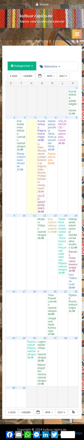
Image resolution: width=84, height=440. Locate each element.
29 (76, 338)
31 (24, 387)
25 (34, 338)
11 (34, 215)
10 (24, 215)
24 (24, 338)
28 (65, 338)
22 (76, 291)
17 (24, 291)
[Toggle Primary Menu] (77, 33)
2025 (14, 76)
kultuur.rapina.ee (36, 15)
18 (34, 291)
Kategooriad (22, 65)
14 (65, 215)
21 (65, 291)
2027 (63, 76)
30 (13, 387)
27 (55, 338)
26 (44, 338)
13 (55, 215)
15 (76, 215)
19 (44, 291)
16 (13, 291)
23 (13, 338)
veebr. (28, 76)
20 (55, 291)
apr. (51, 76)
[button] (73, 412)
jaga (71, 434)
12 (44, 215)
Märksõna (50, 66)
